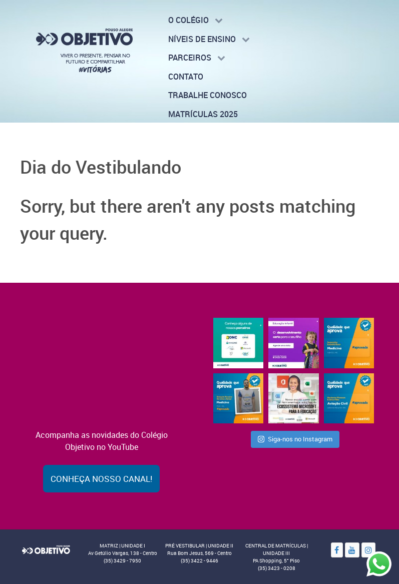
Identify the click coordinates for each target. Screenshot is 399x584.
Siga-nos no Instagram (295, 438)
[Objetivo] (46, 548)
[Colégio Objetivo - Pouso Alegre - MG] (84, 50)
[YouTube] (352, 549)
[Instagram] (368, 549)
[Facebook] (337, 549)
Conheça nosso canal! (101, 478)
